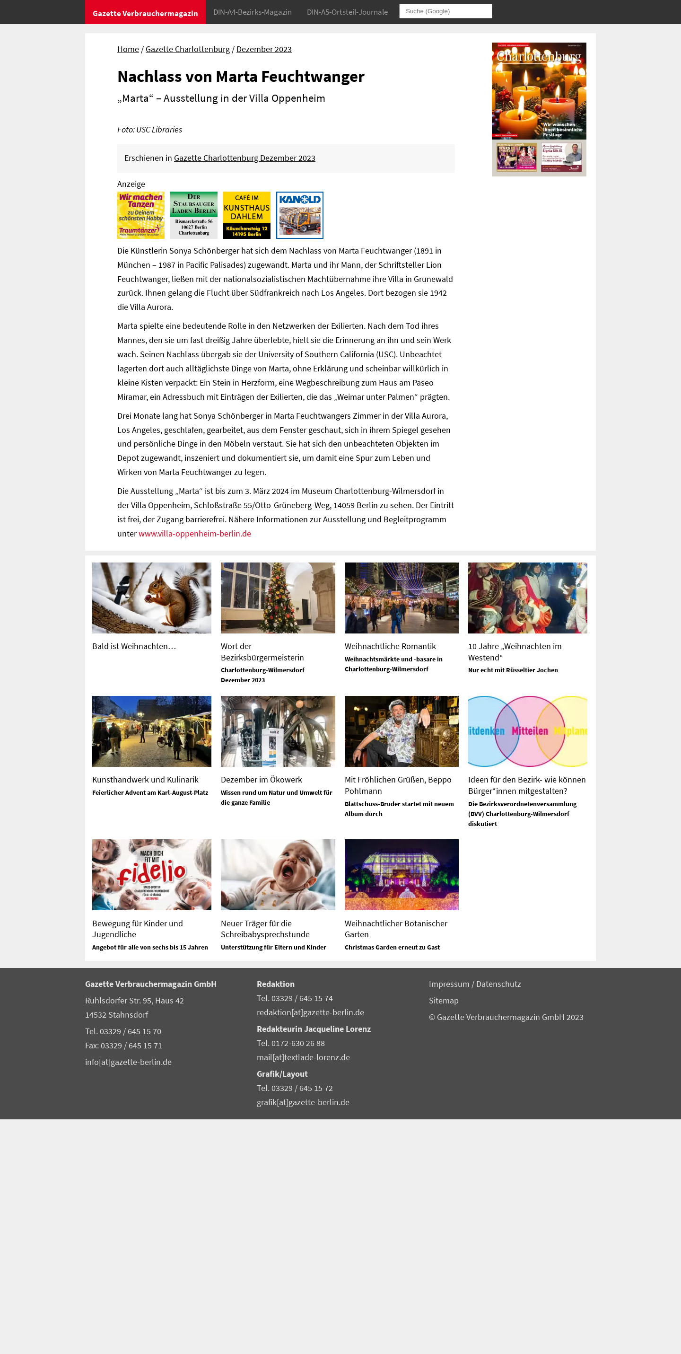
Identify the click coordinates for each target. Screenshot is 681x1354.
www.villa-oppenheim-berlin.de (195, 768)
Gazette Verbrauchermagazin (145, 13)
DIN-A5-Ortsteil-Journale (347, 12)
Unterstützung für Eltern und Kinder (273, 1182)
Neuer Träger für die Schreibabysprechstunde (265, 1163)
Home (128, 49)
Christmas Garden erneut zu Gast (392, 1182)
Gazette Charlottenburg (188, 49)
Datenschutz (498, 1218)
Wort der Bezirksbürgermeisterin (262, 886)
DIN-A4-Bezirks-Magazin (252, 12)
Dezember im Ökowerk (261, 1014)
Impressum (450, 1218)
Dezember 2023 (264, 49)
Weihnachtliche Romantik (390, 880)
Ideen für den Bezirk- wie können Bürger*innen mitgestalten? (527, 1019)
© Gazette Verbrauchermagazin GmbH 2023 (506, 1252)
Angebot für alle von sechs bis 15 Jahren (150, 1182)
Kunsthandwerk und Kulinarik (145, 1014)
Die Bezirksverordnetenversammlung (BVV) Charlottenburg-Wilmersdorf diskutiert (522, 1048)
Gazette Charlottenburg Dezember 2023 (244, 392)
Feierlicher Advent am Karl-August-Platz (150, 1027)
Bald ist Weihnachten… (134, 880)
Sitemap (444, 1235)
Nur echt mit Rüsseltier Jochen (513, 904)
